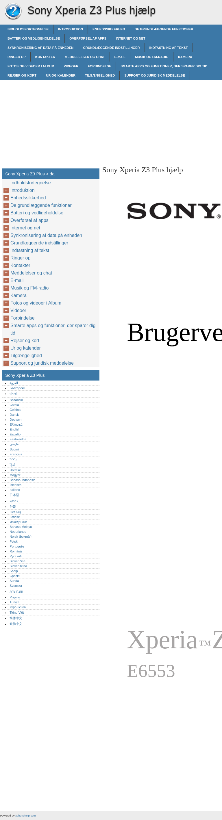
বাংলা (13, 393)
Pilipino (15, 597)
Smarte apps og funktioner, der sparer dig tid (164, 66)
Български (17, 388)
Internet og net (130, 38)
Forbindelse (99, 66)
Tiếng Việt (17, 612)
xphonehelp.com (25, 815)
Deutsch (15, 419)
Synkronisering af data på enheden (40, 47)
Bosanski (16, 400)
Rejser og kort (22, 75)
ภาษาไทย (16, 591)
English (15, 429)
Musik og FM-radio (152, 57)
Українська (18, 607)
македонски (18, 522)
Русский (16, 556)
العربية (14, 383)
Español (15, 434)
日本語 (14, 495)
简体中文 (16, 618)
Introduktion (70, 29)
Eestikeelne (18, 439)
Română (16, 551)
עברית (14, 459)
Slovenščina (18, 566)
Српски (15, 576)
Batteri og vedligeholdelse (34, 38)
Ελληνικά (16, 424)
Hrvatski (15, 470)
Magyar (15, 475)
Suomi (14, 449)
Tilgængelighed (100, 75)
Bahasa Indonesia (23, 480)
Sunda (14, 580)
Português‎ (17, 546)
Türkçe (14, 602)
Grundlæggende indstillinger (111, 47)
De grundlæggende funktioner (164, 29)
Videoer (71, 66)
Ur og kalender (60, 75)
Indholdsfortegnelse (28, 29)
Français (16, 454)
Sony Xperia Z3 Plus (13, 11)
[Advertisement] (150, 120)
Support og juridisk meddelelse (154, 75)
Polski (14, 541)
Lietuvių (15, 512)
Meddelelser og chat (85, 57)
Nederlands (18, 531)
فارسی (14, 444)
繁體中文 (16, 624)
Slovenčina (17, 561)
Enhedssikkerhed (108, 29)
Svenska (16, 585)
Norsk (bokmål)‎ (21, 536)
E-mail (120, 57)
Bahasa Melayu (21, 526)
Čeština (15, 409)
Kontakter (45, 57)
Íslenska (15, 485)
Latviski (15, 517)
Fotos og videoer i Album (31, 66)
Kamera (185, 57)
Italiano (15, 489)
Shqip (14, 571)
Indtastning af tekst (168, 47)
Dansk (14, 414)
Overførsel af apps (87, 38)
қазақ (14, 501)
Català (14, 405)
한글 (13, 506)
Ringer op (17, 57)
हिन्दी (13, 465)
